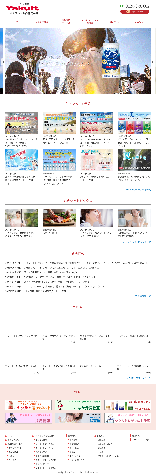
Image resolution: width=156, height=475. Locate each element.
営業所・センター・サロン (109, 455)
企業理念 (101, 439)
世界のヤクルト (15, 447)
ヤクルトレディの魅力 (45, 443)
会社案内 (138, 21)
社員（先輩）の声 (77, 459)
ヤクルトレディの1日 (44, 447)
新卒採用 (73, 439)
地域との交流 (41, 21)
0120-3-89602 (137, 6)
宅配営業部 (74, 443)
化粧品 (11, 455)
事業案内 (101, 451)
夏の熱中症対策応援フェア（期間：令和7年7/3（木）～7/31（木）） (57, 281)
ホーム (17, 21)
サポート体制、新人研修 (46, 459)
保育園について (42, 451)
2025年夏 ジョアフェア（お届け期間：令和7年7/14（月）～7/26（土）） (60, 277)
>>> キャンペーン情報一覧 (138, 189)
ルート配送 (74, 447)
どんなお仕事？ (42, 439)
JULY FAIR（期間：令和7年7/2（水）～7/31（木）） (49, 291)
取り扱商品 (13, 451)
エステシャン (75, 455)
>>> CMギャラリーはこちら (138, 378)
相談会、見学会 (42, 463)
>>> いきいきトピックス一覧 (137, 242)
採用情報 (114, 21)
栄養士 (72, 451)
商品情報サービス (66, 21)
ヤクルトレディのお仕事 (90, 21)
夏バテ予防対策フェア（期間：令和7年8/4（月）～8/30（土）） (55, 272)
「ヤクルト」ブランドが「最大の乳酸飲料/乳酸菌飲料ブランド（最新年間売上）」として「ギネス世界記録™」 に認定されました (86, 262)
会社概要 (101, 447)
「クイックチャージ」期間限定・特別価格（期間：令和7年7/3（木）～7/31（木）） (64, 286)
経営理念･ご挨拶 (105, 443)
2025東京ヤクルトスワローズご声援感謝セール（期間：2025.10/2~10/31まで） (62, 267)
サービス (12, 459)
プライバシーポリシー (141, 439)
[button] (3, 61)
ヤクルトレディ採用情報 (46, 468)
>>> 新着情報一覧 (142, 295)
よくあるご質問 (42, 455)
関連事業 (136, 435)
